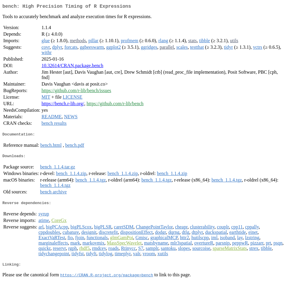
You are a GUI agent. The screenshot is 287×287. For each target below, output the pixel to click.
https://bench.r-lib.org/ (62, 104)
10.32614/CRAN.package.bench (72, 66)
